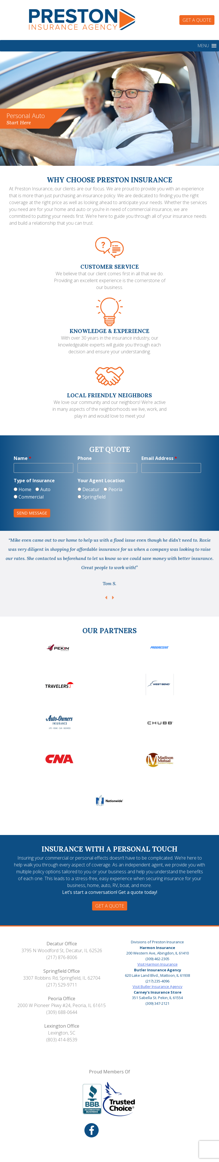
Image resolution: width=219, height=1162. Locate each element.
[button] (203, 45)
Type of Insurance (34, 480)
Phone (85, 458)
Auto (42, 489)
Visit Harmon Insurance (157, 964)
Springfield (92, 497)
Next (113, 598)
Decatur (89, 489)
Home (22, 489)
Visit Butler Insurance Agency (157, 986)
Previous (106, 598)
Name (22, 458)
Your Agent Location (101, 480)
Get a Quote (196, 20)
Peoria (113, 489)
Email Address (159, 458)
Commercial (29, 497)
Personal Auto (26, 118)
